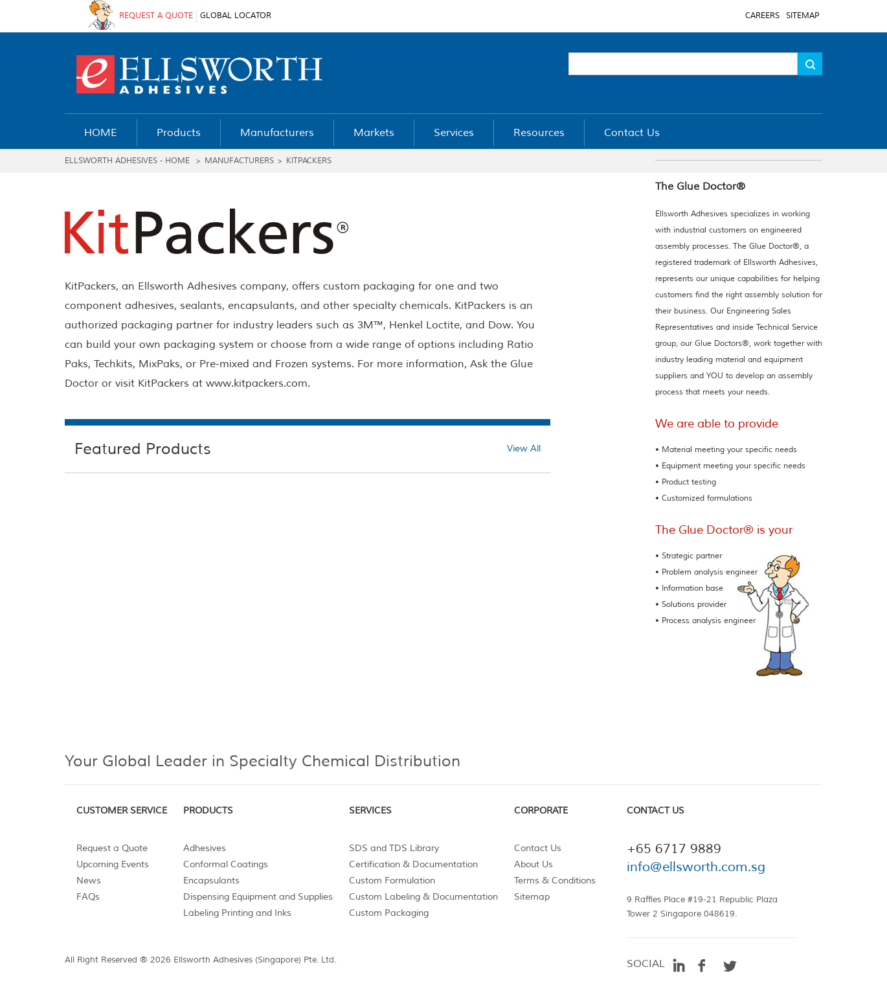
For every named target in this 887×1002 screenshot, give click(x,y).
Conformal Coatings (225, 864)
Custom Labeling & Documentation (423, 896)
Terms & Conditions (555, 880)
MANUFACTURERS (239, 161)
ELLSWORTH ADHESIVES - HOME (128, 161)
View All (524, 448)
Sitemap (532, 896)
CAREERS (762, 16)
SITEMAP (802, 16)
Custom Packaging (389, 912)
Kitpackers (308, 161)
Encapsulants (211, 880)
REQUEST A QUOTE (156, 16)
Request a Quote (112, 848)
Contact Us (537, 848)
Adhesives (204, 848)
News (88, 880)
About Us (533, 864)
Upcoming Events (112, 864)
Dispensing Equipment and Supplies (258, 896)
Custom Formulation (392, 880)
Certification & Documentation (413, 864)
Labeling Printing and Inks (237, 912)
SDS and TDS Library (394, 848)
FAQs (88, 896)
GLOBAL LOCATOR (235, 16)
